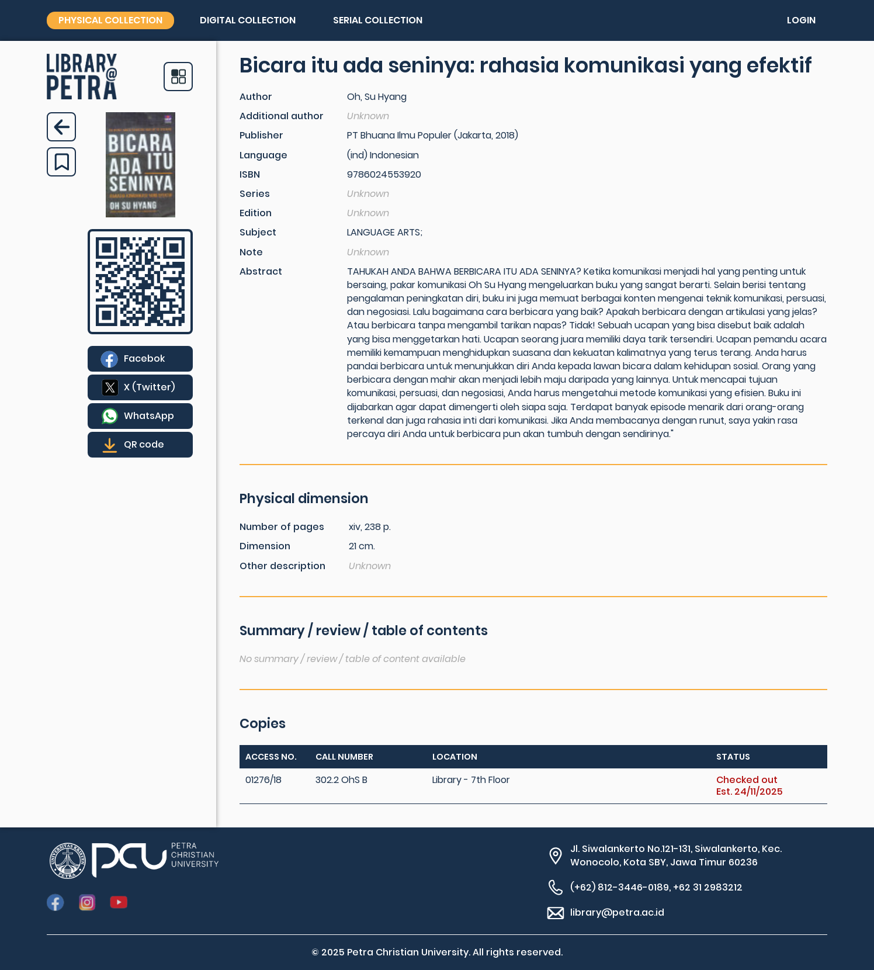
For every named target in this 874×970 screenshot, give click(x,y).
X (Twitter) (149, 387)
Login (801, 20)
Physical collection (110, 20)
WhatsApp (149, 415)
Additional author (282, 116)
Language (263, 155)
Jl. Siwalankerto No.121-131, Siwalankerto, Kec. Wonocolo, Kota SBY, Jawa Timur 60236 (676, 855)
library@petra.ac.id (617, 912)
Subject (258, 232)
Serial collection (377, 20)
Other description (282, 566)
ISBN (250, 174)
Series (255, 193)
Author (256, 96)
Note (251, 252)
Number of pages (282, 527)
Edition (256, 213)
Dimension (265, 546)
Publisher (261, 135)
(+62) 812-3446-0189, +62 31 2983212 (656, 887)
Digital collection (248, 20)
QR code (144, 444)
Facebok (144, 358)
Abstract (261, 271)
